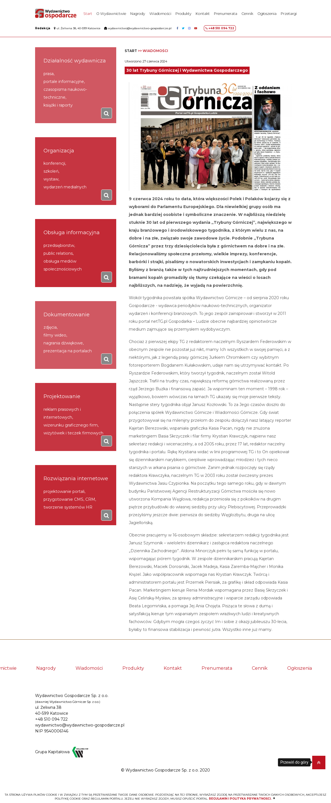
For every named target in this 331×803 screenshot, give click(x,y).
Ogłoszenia (267, 14)
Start (87, 14)
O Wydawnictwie (111, 14)
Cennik (247, 14)
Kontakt (203, 14)
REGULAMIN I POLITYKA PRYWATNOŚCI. (240, 798)
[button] (318, 762)
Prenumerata (225, 14)
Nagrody (137, 14)
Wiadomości (160, 14)
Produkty (183, 14)
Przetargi (289, 14)
